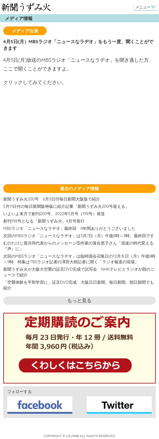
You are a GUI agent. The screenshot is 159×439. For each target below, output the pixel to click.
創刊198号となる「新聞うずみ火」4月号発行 (44, 221)
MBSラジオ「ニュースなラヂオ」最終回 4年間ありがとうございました (69, 228)
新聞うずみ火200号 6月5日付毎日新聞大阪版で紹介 (51, 199)
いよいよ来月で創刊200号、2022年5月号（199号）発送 (54, 213)
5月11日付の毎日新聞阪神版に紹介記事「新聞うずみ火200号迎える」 (66, 206)
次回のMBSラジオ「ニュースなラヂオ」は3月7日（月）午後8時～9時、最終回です (78, 235)
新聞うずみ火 (26, 7)
